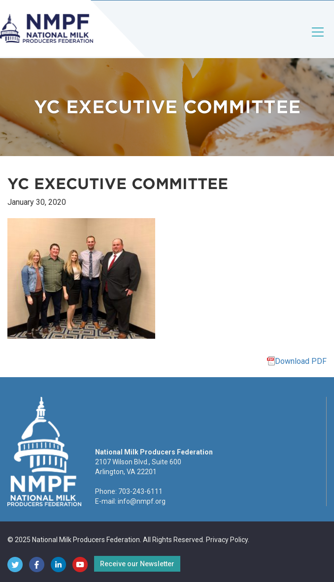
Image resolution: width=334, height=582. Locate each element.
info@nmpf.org (142, 501)
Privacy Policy (227, 540)
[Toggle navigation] (318, 40)
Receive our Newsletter (137, 564)
